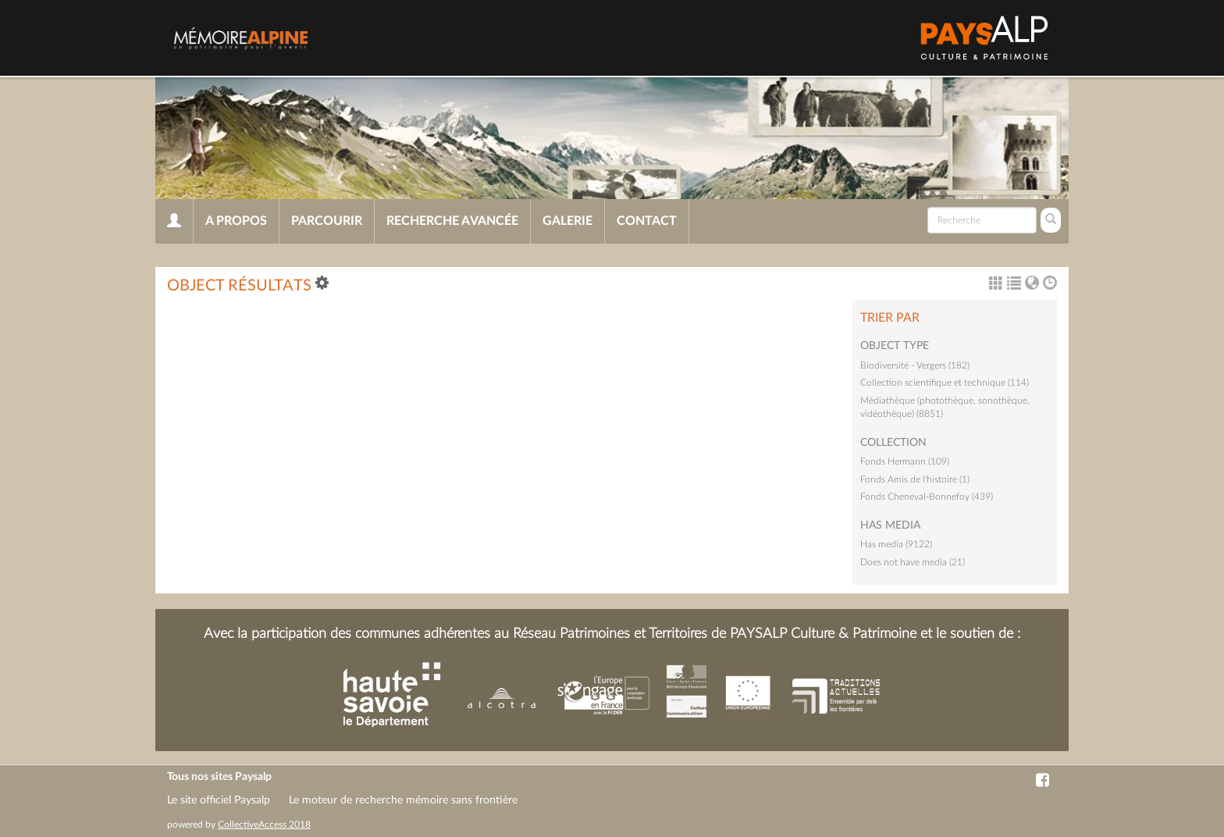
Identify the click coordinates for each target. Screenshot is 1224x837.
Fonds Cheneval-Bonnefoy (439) (926, 496)
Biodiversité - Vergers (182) (915, 365)
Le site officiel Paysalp (218, 800)
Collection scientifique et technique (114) (944, 382)
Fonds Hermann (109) (904, 461)
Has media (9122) (896, 544)
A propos (236, 221)
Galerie (567, 221)
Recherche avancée (452, 221)
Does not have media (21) (912, 562)
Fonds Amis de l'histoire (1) (915, 479)
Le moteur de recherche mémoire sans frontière (403, 800)
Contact (647, 221)
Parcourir (326, 221)
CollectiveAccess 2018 (264, 824)
